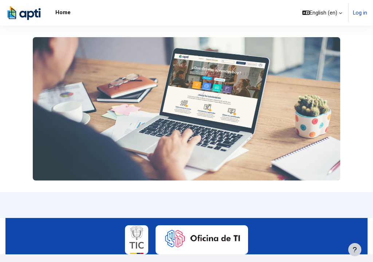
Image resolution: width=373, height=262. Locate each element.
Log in (360, 12)
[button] (322, 12)
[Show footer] (354, 249)
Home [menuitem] (63, 12)
